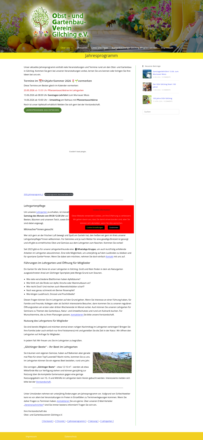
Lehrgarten (41, 212)
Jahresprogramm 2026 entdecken (42, 110)
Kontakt (109, 256)
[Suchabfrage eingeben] (161, 111)
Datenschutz (71, 436)
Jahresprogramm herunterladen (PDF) (58, 194)
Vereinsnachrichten (34, 404)
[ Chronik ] (60, 421)
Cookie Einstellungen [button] (95, 227)
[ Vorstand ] (47, 421)
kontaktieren (77, 314)
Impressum (31, 436)
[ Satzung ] (93, 421)
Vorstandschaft (43, 381)
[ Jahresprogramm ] (76, 421)
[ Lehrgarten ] (107, 421)
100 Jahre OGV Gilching (162, 98)
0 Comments (166, 77)
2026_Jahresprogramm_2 (33, 194)
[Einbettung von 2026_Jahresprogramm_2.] (78, 151)
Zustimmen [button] (113, 227)
